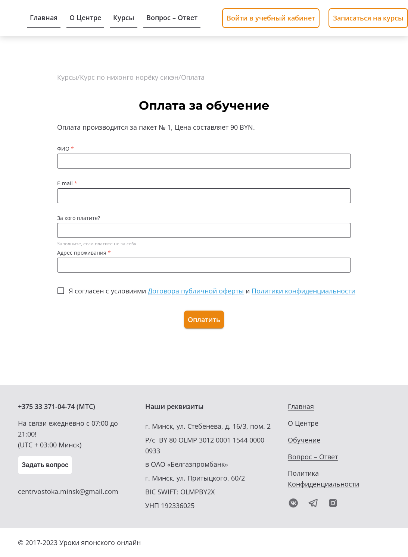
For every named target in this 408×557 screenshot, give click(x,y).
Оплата (193, 77)
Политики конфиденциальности (303, 290)
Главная (301, 406)
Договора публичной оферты (196, 290)
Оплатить (204, 319)
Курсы (67, 77)
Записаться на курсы (368, 17)
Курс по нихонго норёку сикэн (129, 77)
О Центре (303, 423)
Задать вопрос (45, 465)
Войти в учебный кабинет (271, 17)
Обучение (304, 439)
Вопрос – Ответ (313, 456)
